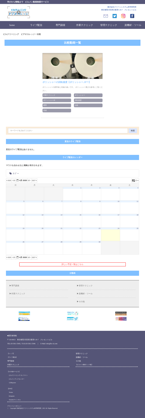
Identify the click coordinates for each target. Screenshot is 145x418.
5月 (29, 180)
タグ (14, 173)
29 (80, 242)
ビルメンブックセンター (15, 379)
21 (61, 228)
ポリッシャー (80, 95)
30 (99, 242)
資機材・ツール (132, 25)
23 (99, 228)
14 (61, 215)
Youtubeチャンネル (14, 400)
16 (99, 215)
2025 (9, 180)
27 (42, 242)
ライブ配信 (36, 25)
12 (23, 215)
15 (80, 215)
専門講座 (60, 25)
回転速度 (78, 100)
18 (137, 215)
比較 (76, 105)
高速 (45, 110)
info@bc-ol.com (51, 344)
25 (137, 228)
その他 (82, 302)
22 (80, 228)
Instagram (10, 396)
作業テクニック (84, 25)
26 (23, 242)
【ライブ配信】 (12, 357)
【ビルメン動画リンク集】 (84, 364)
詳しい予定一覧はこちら (72, 264)
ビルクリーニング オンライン (17, 375)
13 (42, 215)
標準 (45, 105)
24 (118, 228)
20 (42, 228)
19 (23, 228)
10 (118, 201)
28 (61, 242)
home (12, 25)
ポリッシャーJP (49, 100)
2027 (34, 180)
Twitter (10, 392)
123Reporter (11, 382)
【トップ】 (10, 353)
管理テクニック (108, 25)
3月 (14, 180)
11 (137, 201)
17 (118, 215)
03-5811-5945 (16, 344)
